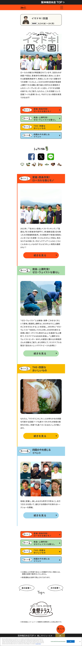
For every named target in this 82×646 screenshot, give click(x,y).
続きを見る (40, 255)
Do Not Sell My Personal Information (58, 641)
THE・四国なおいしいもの (40, 127)
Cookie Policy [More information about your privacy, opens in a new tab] (38, 643)
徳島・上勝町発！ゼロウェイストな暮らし (44, 542)
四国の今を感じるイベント (42, 135)
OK (70, 641)
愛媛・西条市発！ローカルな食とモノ (42, 110)
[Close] (80, 641)
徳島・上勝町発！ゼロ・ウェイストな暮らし (45, 118)
